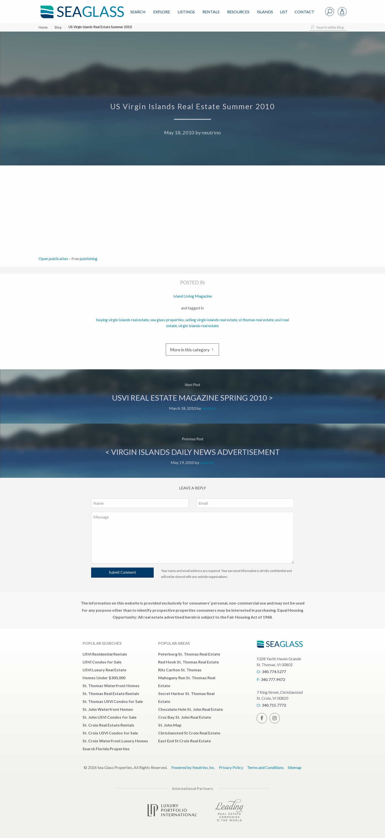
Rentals (210, 11)
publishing (88, 258)
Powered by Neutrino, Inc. (193, 767)
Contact (304, 11)
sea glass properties (167, 319)
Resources (238, 11)
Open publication (53, 258)
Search (138, 11)
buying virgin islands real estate (122, 319)
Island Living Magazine (192, 296)
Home (43, 27)
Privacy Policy (231, 767)
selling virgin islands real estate (211, 319)
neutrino (211, 132)
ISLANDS (265, 11)
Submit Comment (122, 572)
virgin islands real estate (198, 325)
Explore (161, 11)
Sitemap (294, 767)
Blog (58, 27)
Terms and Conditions (265, 767)
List (284, 11)
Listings (186, 11)
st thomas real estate (256, 319)
